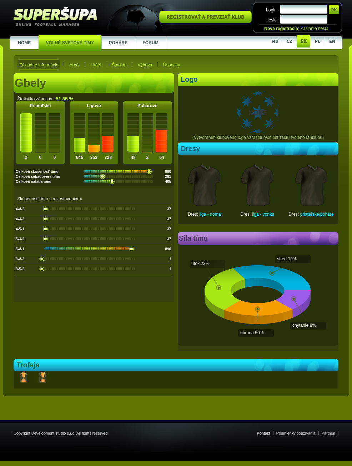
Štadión (119, 64)
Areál (74, 64)
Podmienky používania (296, 433)
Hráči (96, 64)
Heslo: (272, 19)
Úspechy (171, 64)
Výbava (144, 64)
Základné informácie (38, 64)
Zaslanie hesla (314, 28)
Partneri (328, 433)
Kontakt (263, 433)
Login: (272, 9)
